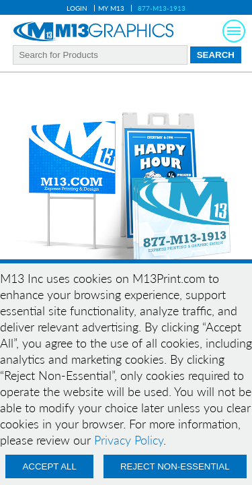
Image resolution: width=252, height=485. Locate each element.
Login (77, 8)
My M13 (111, 8)
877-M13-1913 (161, 8)
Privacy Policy (128, 439)
